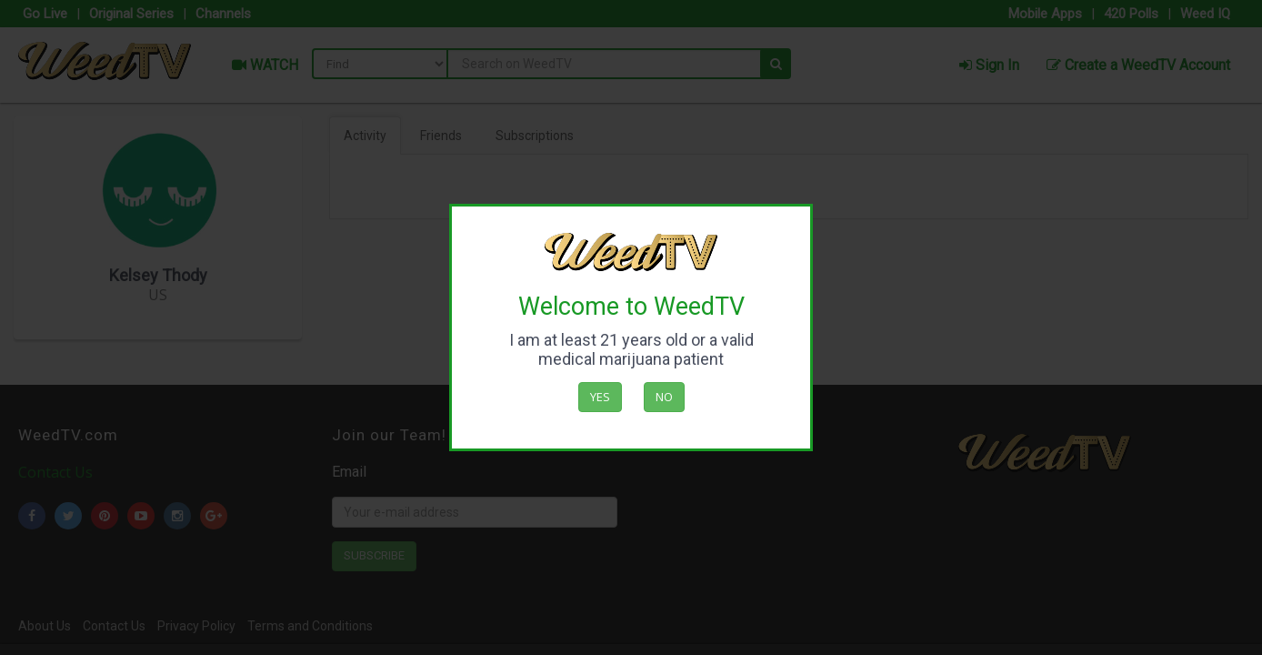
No (664, 396)
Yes (600, 396)
